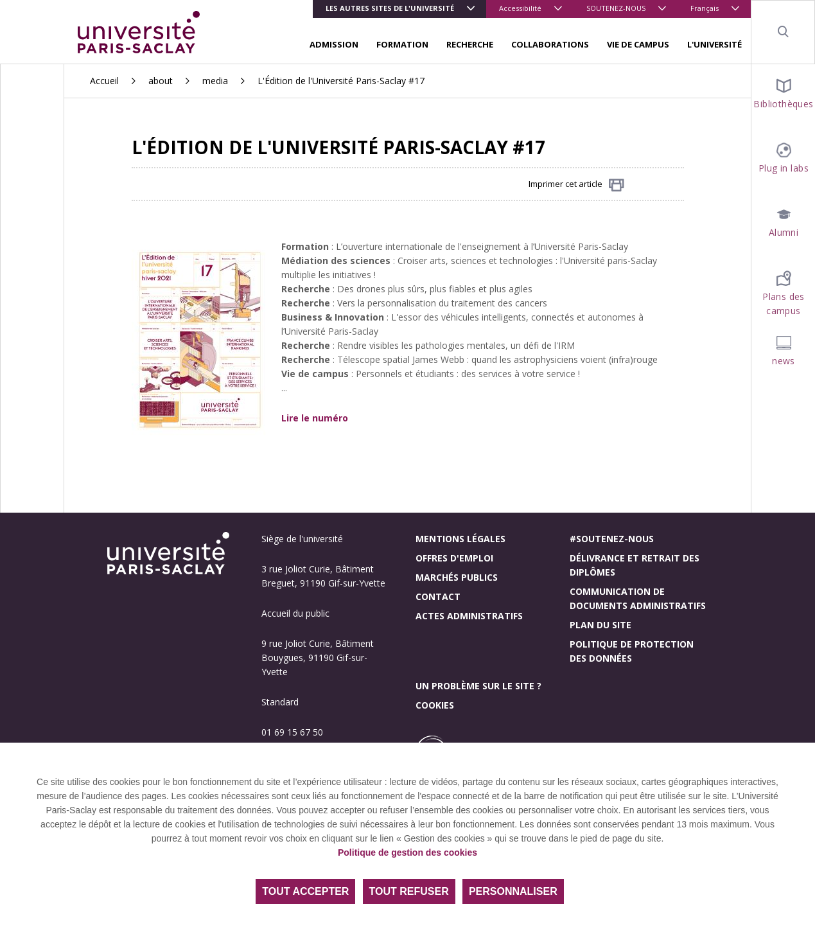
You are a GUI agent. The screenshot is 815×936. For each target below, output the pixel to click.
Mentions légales (460, 539)
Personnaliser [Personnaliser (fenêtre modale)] (513, 891)
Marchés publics (457, 577)
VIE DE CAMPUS (638, 44)
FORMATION (402, 44)
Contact (438, 596)
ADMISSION (334, 44)
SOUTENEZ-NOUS (615, 8)
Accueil (104, 81)
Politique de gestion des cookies (407, 852)
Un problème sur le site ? (478, 686)
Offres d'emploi (454, 558)
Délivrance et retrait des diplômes (634, 565)
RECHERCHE (469, 44)
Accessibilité (520, 8)
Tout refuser (409, 891)
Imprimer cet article (576, 184)
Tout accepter (305, 891)
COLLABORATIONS (550, 44)
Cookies (435, 705)
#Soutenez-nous (612, 539)
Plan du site (600, 625)
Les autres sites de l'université (390, 8)
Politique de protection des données (632, 651)
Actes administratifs (469, 616)
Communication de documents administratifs (638, 598)
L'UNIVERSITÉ (714, 44)
